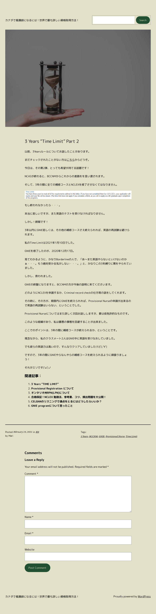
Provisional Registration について (52, 388)
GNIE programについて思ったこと (52, 406)
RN (36, 432)
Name (29, 517)
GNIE (101, 436)
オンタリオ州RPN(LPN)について (50, 393)
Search (142, 20)
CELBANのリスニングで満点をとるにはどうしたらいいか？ (66, 401)
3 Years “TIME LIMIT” (45, 384)
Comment (31, 473)
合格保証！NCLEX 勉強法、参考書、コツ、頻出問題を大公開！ (68, 397)
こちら (71, 160)
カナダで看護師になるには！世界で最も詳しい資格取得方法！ (42, 20)
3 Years (84, 436)
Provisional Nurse (113, 436)
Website (29, 549)
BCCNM (93, 436)
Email (29, 533)
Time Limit (128, 436)
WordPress (144, 596)
